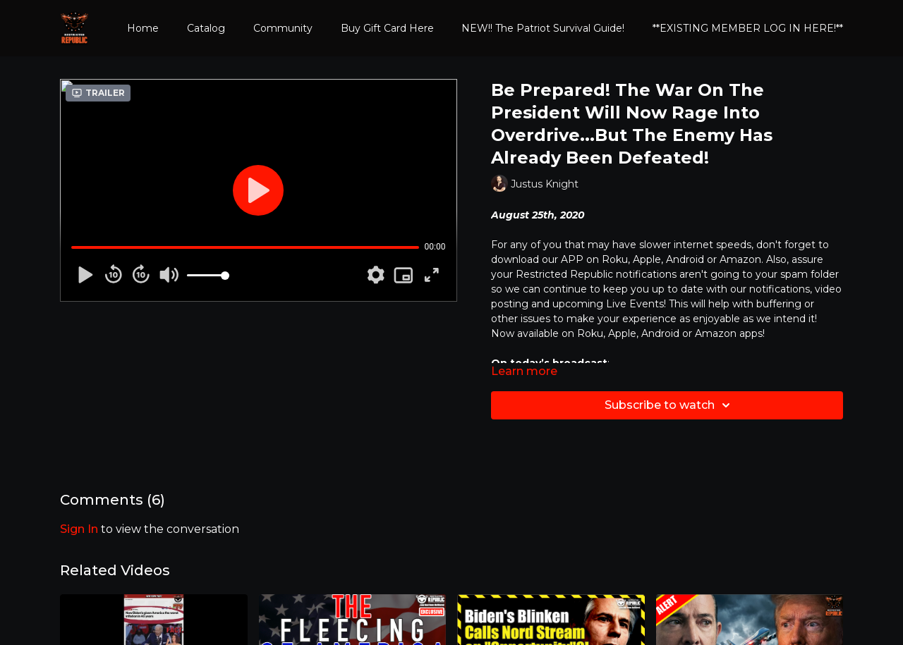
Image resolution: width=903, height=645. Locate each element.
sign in (79, 529)
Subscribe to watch (669, 405)
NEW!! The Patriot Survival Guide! (542, 28)
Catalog (206, 28)
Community (283, 28)
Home (143, 28)
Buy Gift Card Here (387, 28)
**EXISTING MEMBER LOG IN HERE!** (748, 28)
